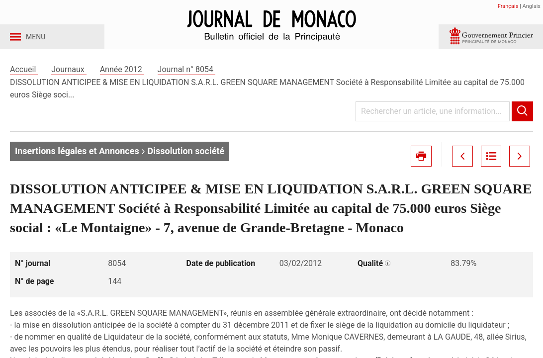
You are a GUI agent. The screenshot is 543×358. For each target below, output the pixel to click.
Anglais (532, 6)
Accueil (24, 79)
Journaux (68, 79)
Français (508, 6)
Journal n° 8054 (186, 79)
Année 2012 (122, 79)
